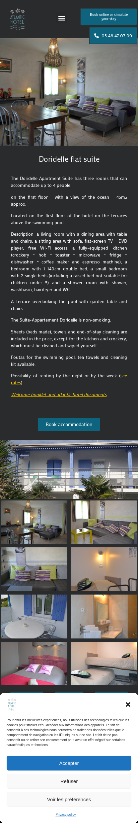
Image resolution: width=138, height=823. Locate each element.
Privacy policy (65, 814)
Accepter (69, 763)
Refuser (69, 781)
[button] (128, 704)
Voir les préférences (69, 799)
